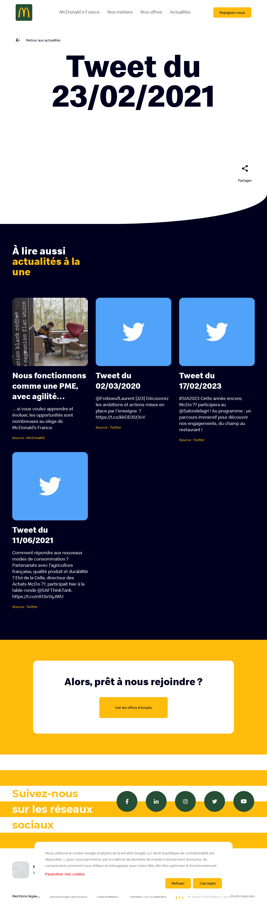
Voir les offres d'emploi (133, 707)
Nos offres (151, 12)
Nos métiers (119, 12)
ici (64, 859)
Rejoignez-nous (232, 12)
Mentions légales (26, 896)
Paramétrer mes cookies (65, 874)
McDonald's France (79, 12)
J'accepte (207, 883)
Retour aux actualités (43, 40)
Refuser (178, 883)
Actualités (180, 12)
